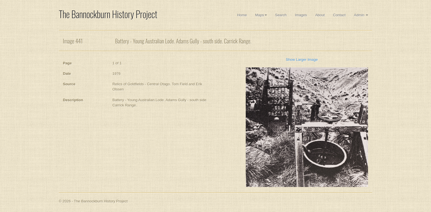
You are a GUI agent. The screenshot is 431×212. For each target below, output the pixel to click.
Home (242, 15)
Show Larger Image (302, 59)
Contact (339, 15)
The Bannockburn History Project (108, 14)
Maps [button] (261, 15)
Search (281, 15)
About (320, 15)
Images (301, 15)
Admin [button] (361, 15)
